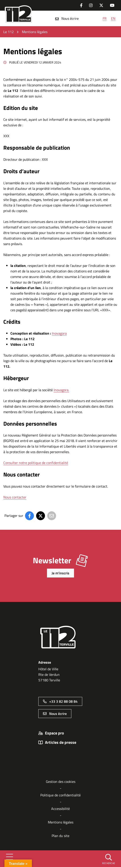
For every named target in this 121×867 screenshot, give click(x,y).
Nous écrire (67, 18)
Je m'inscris (60, 573)
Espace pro (54, 733)
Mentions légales (60, 822)
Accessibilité (60, 808)
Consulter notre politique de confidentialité (35, 462)
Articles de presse (60, 742)
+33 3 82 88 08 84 (60, 701)
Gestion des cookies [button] (60, 781)
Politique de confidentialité (60, 795)
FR (105, 18)
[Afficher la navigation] (9, 858)
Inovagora (59, 333)
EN (113, 18)
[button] (109, 858)
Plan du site (60, 835)
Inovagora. (61, 390)
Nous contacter (14, 497)
